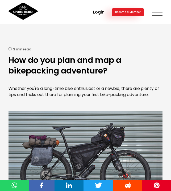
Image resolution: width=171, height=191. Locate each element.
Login (99, 12)
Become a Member (128, 12)
